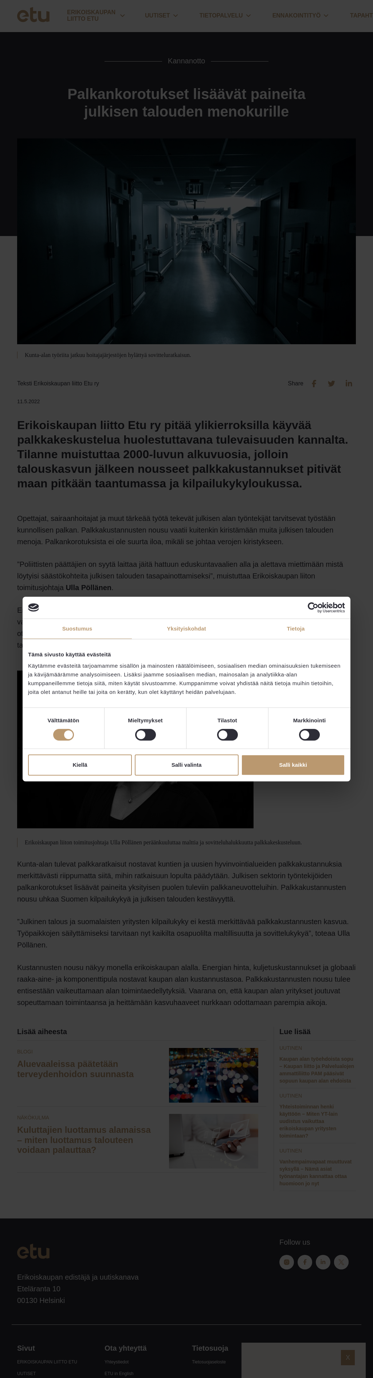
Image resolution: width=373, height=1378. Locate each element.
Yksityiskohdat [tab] (186, 628)
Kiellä (79, 765)
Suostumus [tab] (77, 628)
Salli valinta (187, 765)
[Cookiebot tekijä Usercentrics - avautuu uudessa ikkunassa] (313, 607)
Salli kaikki (293, 765)
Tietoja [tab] (296, 628)
